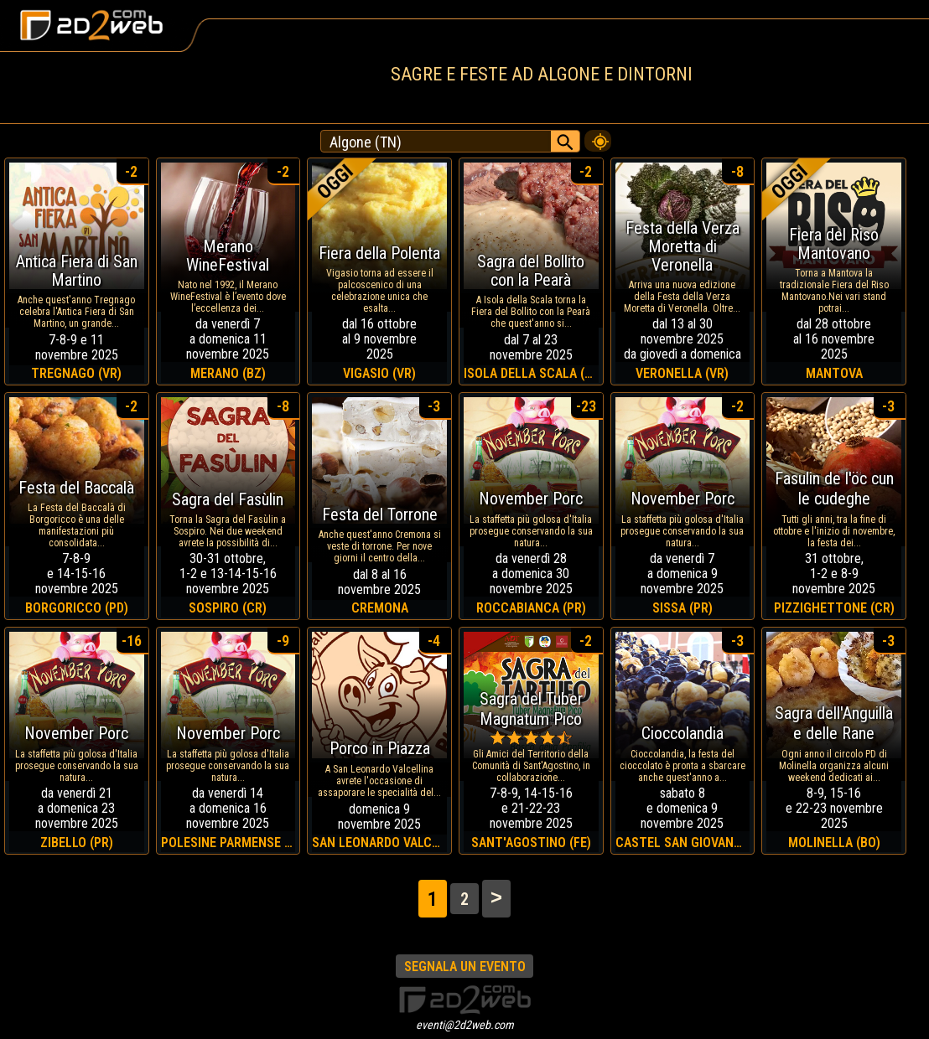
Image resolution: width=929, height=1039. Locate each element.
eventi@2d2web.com (465, 1024)
